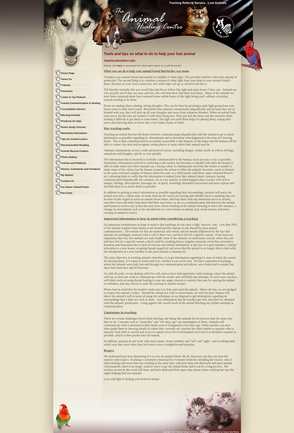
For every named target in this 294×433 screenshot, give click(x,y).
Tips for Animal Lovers (74, 139)
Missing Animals (70, 115)
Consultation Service (73, 109)
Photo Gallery (69, 157)
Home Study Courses (73, 127)
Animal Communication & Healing (80, 103)
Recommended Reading (75, 145)
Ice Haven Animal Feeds (75, 187)
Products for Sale (71, 121)
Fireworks (67, 91)
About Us (66, 79)
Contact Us (67, 181)
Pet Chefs (66, 193)
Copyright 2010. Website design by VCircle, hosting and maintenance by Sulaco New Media (201, 432)
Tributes (66, 85)
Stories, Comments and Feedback (80, 169)
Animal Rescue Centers (74, 151)
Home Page (67, 73)
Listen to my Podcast (73, 97)
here (119, 65)
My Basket (67, 175)
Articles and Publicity (73, 163)
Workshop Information (74, 133)
